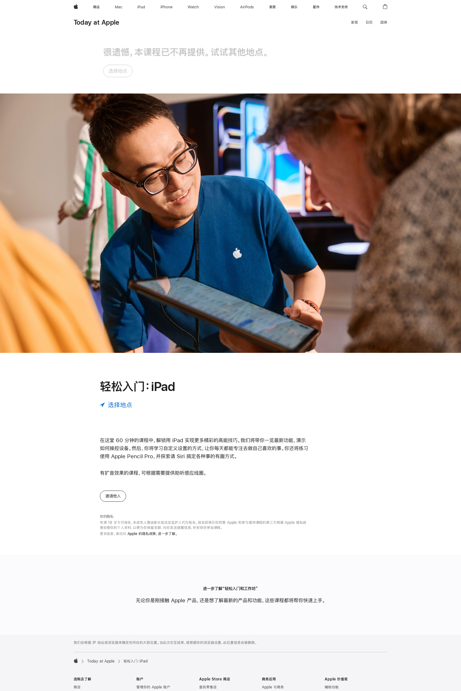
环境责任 (332, 646)
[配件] (316, 7)
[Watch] (193, 7)
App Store (145, 684)
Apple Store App (214, 671)
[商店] (96, 7)
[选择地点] (116, 347)
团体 (383, 22)
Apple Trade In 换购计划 (220, 687)
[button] (365, 7)
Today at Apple (96, 22)
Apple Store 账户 (151, 638)
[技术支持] (341, 7)
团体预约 (206, 654)
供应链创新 (333, 662)
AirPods (81, 679)
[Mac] (118, 7)
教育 (328, 638)
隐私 (328, 654)
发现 (354, 22)
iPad (78, 646)
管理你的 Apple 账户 (153, 630)
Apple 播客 (145, 675)
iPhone (80, 654)
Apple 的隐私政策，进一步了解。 (152, 476)
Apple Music (147, 667)
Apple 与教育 (273, 659)
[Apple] (76, 7)
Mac (77, 638)
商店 (77, 630)
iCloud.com (146, 646)
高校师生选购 (272, 667)
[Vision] (220, 7)
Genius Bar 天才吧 (215, 638)
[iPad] (141, 7)
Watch (79, 662)
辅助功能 (332, 630)
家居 (77, 687)
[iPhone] (166, 7)
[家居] (272, 7)
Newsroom (334, 684)
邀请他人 (113, 438)
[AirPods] (247, 7)
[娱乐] (294, 7)
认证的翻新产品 (211, 679)
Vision (79, 671)
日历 (369, 22)
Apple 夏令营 (210, 662)
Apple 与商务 (273, 630)
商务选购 (269, 638)
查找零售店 (208, 630)
